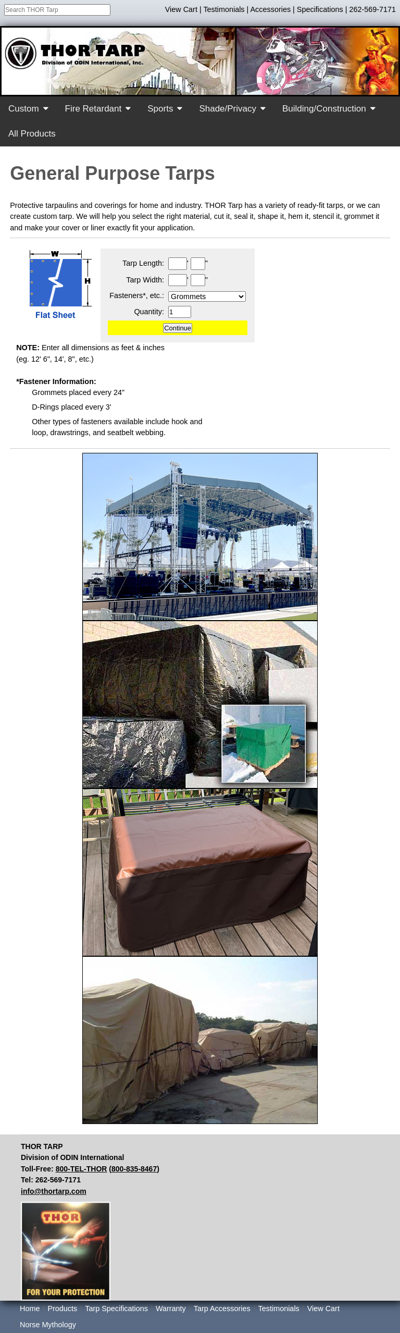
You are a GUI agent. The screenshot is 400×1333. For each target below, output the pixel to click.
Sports (160, 109)
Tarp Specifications (116, 1308)
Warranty (171, 1308)
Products (62, 1308)
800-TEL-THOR (81, 1169)
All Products (32, 134)
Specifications (320, 9)
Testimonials (223, 9)
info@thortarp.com (53, 1191)
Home (30, 1308)
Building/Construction (324, 109)
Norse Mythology (48, 1324)
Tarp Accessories (222, 1308)
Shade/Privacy (227, 109)
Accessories (271, 9)
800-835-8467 (134, 1169)
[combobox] (57, 10)
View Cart (181, 9)
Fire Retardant (93, 109)
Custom (23, 109)
